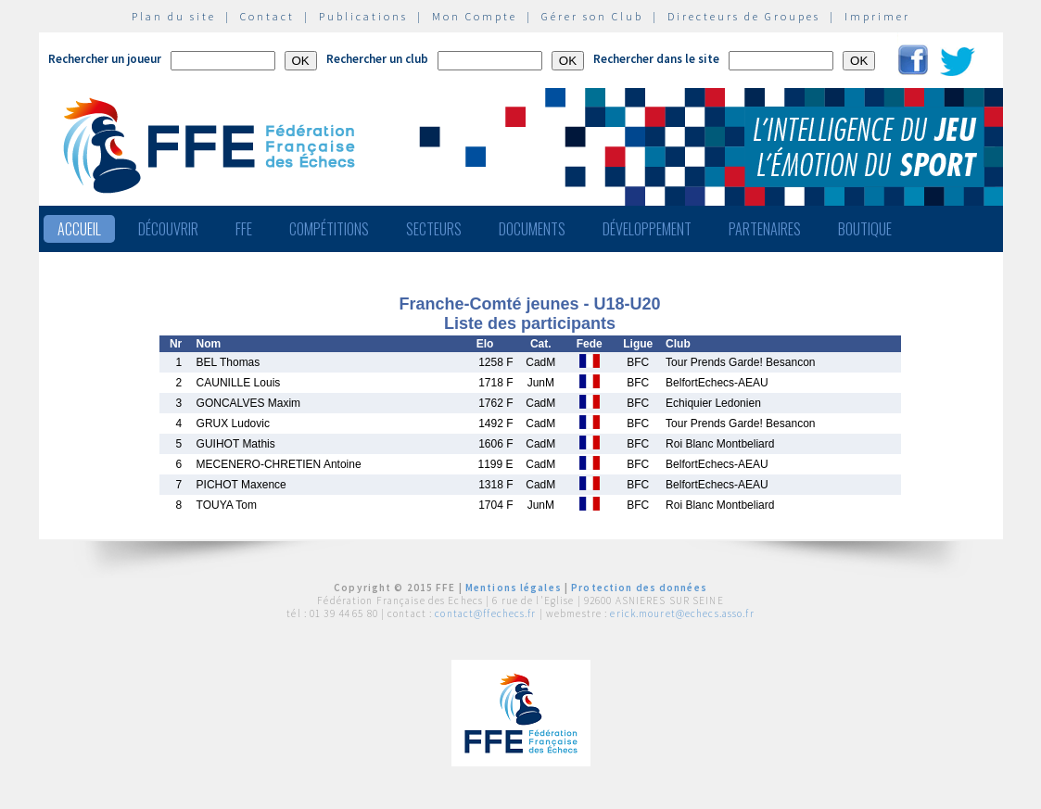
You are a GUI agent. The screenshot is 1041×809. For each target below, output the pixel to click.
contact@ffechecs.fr (485, 613)
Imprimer (877, 16)
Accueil (79, 229)
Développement (647, 229)
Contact (267, 16)
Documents (532, 229)
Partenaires (765, 229)
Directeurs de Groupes (743, 16)
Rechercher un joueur (104, 59)
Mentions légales (513, 587)
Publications (363, 16)
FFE (243, 229)
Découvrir (168, 229)
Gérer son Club (592, 16)
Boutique (865, 229)
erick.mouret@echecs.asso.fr (682, 613)
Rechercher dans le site (656, 59)
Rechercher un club (377, 59)
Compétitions (329, 229)
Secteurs (434, 229)
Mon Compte (474, 16)
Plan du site (174, 16)
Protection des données (639, 587)
